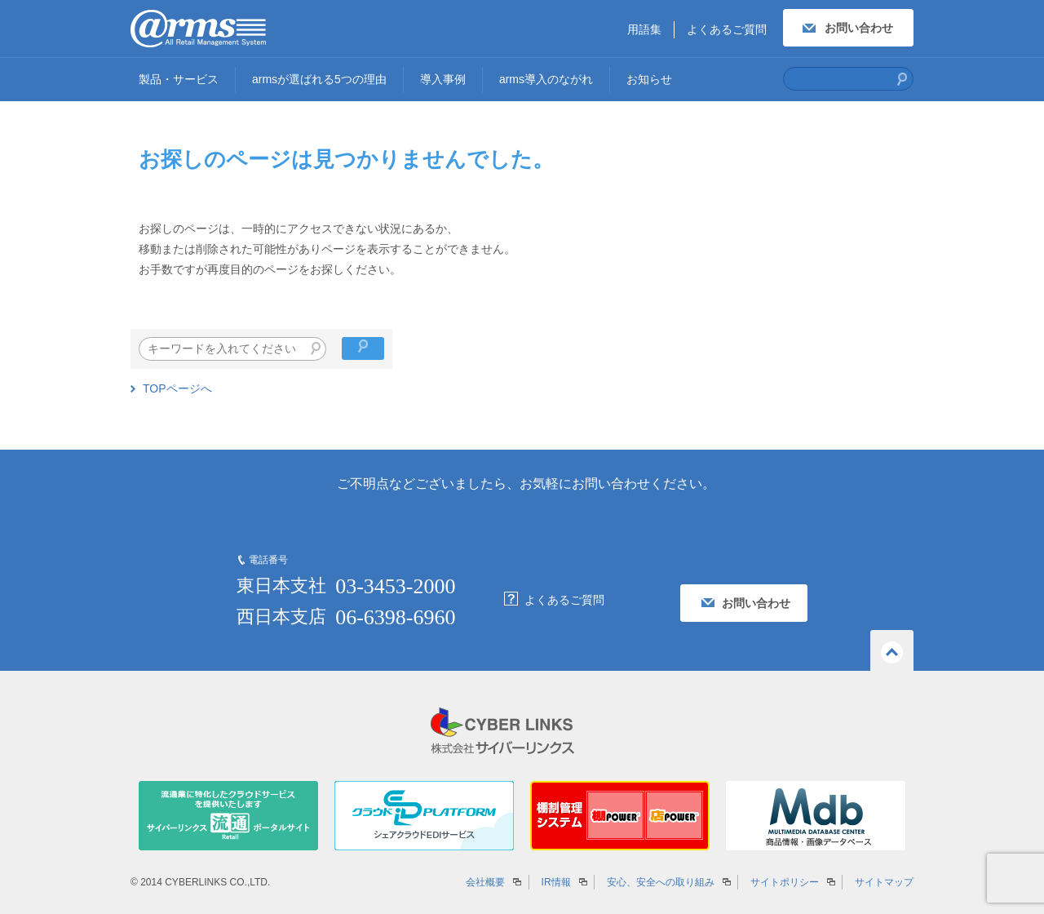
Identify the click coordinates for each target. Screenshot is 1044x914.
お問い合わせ (859, 27)
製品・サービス (179, 79)
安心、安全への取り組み (660, 882)
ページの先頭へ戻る (892, 650)
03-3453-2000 (395, 586)
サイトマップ (884, 882)
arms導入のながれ (546, 79)
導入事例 (443, 79)
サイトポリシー (784, 882)
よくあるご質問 (727, 29)
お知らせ (649, 79)
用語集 (644, 29)
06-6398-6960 (395, 617)
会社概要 (485, 882)
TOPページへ (177, 388)
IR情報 (556, 882)
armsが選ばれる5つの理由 (319, 79)
